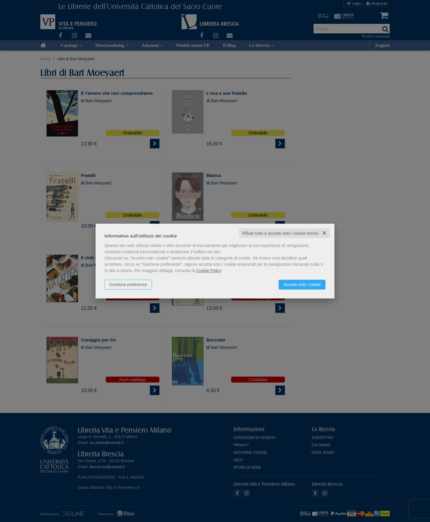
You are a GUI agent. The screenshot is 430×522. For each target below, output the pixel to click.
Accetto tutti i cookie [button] (302, 284)
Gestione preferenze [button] (128, 284)
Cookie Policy (208, 270)
